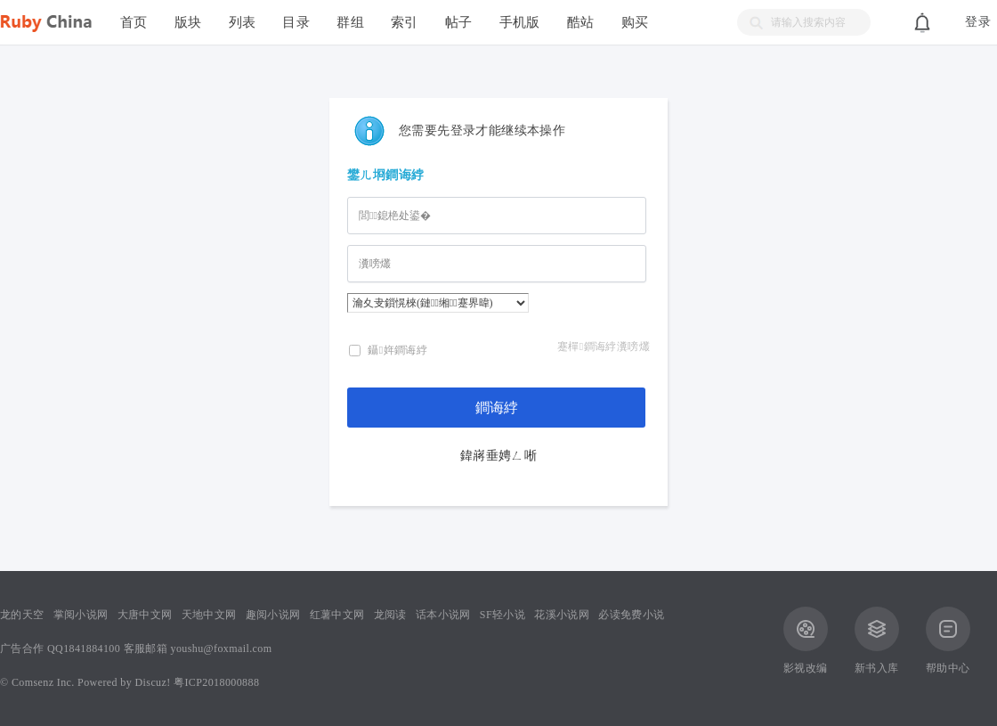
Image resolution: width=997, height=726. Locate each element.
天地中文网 (209, 614)
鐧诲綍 (496, 407)
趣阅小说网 (273, 614)
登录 (978, 22)
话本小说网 (443, 614)
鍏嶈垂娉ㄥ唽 (498, 455)
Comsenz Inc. (43, 682)
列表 (242, 21)
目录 (296, 21)
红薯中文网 (337, 614)
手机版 (519, 21)
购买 (635, 21)
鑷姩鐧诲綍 (388, 350)
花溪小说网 (561, 614)
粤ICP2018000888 (216, 682)
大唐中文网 (145, 614)
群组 (350, 21)
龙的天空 (22, 614)
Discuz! (153, 682)
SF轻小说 (502, 614)
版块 (188, 21)
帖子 (459, 21)
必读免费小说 (631, 614)
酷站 (581, 21)
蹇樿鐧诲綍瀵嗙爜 (603, 346)
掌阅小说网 (81, 614)
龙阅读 (390, 614)
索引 (404, 21)
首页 (134, 21)
